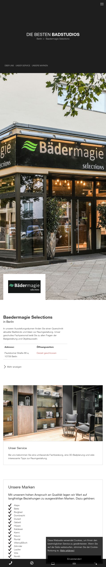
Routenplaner (32, 563)
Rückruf (10, 563)
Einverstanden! (74, 558)
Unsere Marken (40, 65)
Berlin (39, 38)
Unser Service (23, 65)
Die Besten (53, 34)
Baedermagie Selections (57, 38)
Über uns (9, 65)
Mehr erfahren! (67, 550)
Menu (101, 2)
